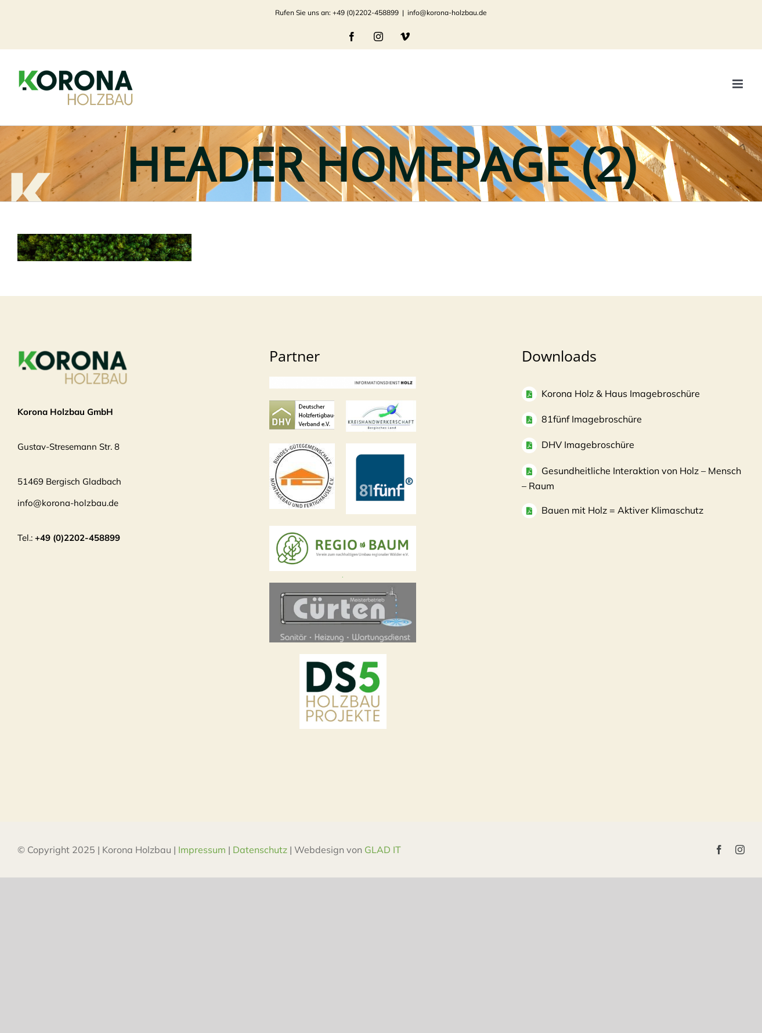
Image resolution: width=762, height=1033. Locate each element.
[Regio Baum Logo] (342, 531)
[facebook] (719, 849)
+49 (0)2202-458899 (77, 537)
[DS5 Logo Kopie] (343, 666)
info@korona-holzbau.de (447, 12)
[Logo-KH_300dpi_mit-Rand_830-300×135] (381, 406)
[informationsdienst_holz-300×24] (342, 382)
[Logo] (302, 449)
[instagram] (740, 849)
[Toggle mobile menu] (738, 84)
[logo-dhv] (301, 406)
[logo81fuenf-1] (381, 449)
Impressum (202, 849)
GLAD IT (383, 849)
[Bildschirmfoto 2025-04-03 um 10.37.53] (342, 588)
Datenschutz (260, 849)
